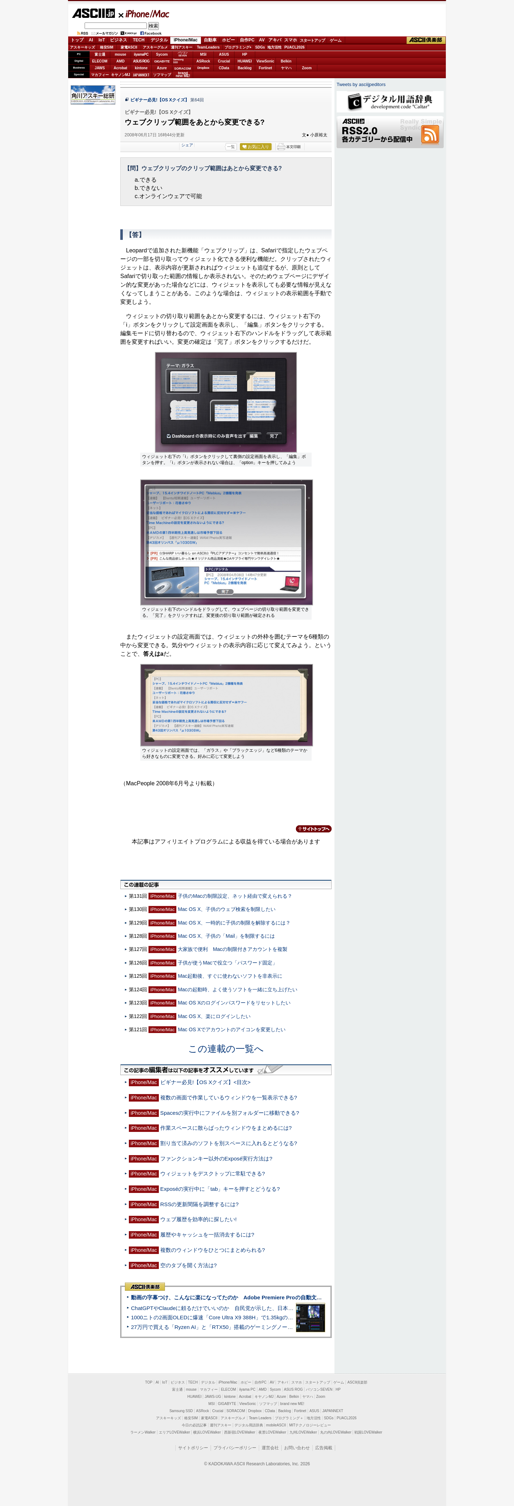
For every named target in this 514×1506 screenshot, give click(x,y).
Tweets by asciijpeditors (361, 84)
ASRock (203, 61)
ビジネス (118, 39)
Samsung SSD (181, 1411)
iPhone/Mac (144, 13)
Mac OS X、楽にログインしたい (214, 1016)
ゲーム (336, 40)
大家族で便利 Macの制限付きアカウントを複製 (232, 949)
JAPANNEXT (141, 74)
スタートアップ (312, 40)
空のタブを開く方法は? (188, 1265)
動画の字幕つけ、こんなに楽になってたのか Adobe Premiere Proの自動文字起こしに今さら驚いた (253, 1297)
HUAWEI (245, 61)
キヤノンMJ (120, 75)
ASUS (224, 54)
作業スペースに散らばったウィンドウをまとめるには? (226, 1128)
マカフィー (100, 75)
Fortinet (265, 68)
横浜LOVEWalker (207, 1432)
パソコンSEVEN (183, 54)
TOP (148, 1382)
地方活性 (274, 47)
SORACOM (236, 1411)
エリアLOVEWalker (174, 1432)
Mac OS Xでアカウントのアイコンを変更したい (232, 1029)
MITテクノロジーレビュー (310, 1425)
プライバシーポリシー (234, 1447)
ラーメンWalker (143, 1432)
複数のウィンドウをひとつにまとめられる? (212, 1250)
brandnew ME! (183, 75)
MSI (203, 54)
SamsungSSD (178, 61)
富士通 (100, 54)
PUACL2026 (294, 47)
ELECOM (99, 61)
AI (91, 39)
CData (224, 68)
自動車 (210, 39)
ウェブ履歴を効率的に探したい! (198, 1219)
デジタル (159, 39)
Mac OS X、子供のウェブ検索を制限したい (227, 909)
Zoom (307, 68)
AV (262, 39)
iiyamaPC (141, 54)
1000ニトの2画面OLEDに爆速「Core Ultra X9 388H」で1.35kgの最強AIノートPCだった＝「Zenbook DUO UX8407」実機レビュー (289, 1317)
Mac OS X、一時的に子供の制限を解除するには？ (234, 923)
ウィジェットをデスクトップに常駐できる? (212, 1173)
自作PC (247, 39)
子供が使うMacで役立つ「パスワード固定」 (227, 963)
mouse (120, 54)
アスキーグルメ (155, 47)
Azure (162, 68)
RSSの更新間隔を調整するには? (199, 1204)
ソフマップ (162, 75)
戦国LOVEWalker (368, 1432)
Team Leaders (260, 1418)
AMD (120, 61)
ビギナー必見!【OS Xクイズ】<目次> (205, 1082)
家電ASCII (129, 47)
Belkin (286, 61)
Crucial (224, 61)
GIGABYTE (162, 61)
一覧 (231, 147)
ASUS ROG (141, 61)
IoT (102, 39)
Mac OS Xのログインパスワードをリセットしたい (234, 1003)
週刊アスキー (181, 47)
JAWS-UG (213, 1397)
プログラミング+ (238, 47)
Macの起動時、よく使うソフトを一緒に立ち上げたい (237, 989)
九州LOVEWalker (303, 1432)
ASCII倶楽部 (426, 40)
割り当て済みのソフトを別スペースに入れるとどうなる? (228, 1143)
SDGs (260, 47)
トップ (77, 39)
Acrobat (120, 68)
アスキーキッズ (82, 47)
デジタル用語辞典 (249, 1425)
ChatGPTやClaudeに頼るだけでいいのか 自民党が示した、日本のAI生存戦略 (225, 1308)
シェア (187, 145)
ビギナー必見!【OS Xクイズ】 (159, 99)
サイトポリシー (193, 1447)
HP (244, 54)
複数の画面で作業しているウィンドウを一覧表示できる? (228, 1097)
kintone (141, 68)
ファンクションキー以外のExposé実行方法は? (216, 1158)
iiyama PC (247, 1389)
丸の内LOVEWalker (335, 1432)
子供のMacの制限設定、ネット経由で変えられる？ (235, 896)
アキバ (274, 39)
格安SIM (107, 47)
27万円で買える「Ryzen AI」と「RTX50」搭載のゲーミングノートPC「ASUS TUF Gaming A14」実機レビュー (265, 1327)
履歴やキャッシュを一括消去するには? (207, 1235)
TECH (139, 39)
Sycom (162, 54)
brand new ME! (292, 1404)
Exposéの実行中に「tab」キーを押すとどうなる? (220, 1189)
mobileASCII (276, 1425)
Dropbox (203, 68)
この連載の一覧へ (226, 1048)
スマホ (290, 39)
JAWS (100, 68)
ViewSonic (265, 61)
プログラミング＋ (289, 1418)
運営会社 (270, 1447)
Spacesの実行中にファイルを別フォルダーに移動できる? (229, 1113)
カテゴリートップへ (309, 828)
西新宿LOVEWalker (239, 1432)
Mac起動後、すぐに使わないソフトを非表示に (230, 976)
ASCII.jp (93, 13)
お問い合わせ (297, 1447)
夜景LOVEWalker (272, 1432)
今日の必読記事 (194, 1425)
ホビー (228, 39)
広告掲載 (323, 1447)
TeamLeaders (208, 47)
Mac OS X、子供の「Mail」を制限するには (226, 936)
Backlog (245, 68)
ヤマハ (286, 68)
